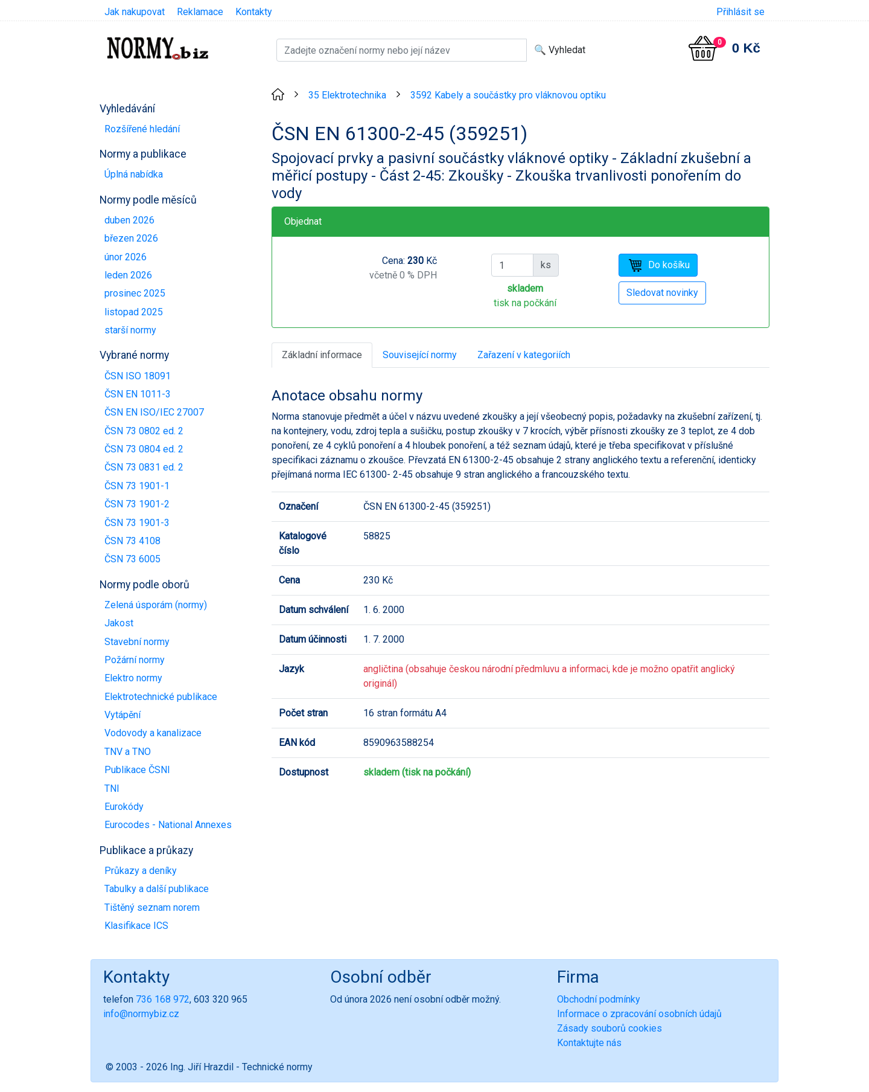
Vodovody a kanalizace (153, 733)
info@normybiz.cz (141, 1014)
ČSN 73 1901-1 (137, 486)
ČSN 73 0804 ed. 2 (143, 449)
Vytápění (122, 715)
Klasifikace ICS (136, 925)
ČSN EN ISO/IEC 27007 (154, 412)
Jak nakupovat (134, 12)
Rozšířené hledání (142, 129)
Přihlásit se (740, 12)
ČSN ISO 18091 (137, 376)
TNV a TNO (127, 751)
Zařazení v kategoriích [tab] (523, 355)
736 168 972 (162, 999)
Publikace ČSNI (137, 770)
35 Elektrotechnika (347, 95)
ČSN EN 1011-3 (137, 394)
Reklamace (200, 12)
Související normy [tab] (420, 355)
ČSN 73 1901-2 (137, 504)
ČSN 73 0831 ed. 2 (143, 467)
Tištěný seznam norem (152, 907)
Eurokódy (124, 806)
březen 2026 (131, 238)
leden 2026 (128, 275)
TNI (111, 788)
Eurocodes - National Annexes (168, 824)
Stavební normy (137, 641)
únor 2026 (125, 257)
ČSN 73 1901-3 (137, 522)
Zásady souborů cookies (609, 1028)
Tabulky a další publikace (156, 888)
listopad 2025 (133, 312)
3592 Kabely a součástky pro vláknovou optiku (508, 95)
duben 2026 (129, 220)
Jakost (118, 623)
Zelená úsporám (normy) (155, 605)
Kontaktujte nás (589, 1043)
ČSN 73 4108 (132, 541)
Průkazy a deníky (140, 870)
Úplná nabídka (133, 174)
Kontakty (253, 12)
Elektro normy (133, 678)
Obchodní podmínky (598, 999)
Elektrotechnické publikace (160, 696)
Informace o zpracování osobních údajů (639, 1014)
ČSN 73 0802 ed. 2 (143, 431)
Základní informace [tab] (322, 355)
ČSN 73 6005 (132, 559)
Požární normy (134, 660)
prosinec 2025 (134, 293)
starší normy (130, 330)
